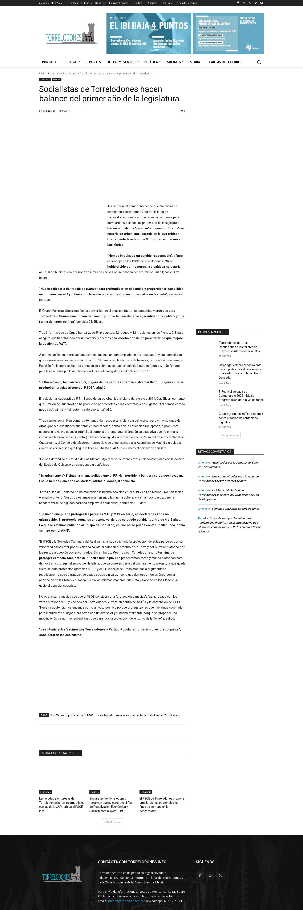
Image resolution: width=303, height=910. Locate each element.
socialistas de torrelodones (113, 704)
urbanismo (139, 704)
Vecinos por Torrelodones (165, 704)
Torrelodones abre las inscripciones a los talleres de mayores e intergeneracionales (239, 347)
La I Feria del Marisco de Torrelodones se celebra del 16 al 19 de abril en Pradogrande (228, 494)
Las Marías (57, 704)
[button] (259, 62)
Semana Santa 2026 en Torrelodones (235, 509)
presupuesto (75, 704)
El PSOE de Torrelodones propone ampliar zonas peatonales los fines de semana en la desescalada (161, 791)
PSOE (90, 704)
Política (56, 79)
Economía (54, 73)
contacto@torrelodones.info (126, 889)
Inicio (42, 73)
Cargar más (112, 809)
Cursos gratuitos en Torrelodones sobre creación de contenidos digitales (241, 418)
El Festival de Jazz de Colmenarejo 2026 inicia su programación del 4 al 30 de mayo (241, 396)
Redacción (49, 110)
